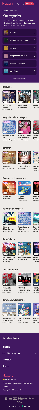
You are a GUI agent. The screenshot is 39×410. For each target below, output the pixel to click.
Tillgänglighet (7, 383)
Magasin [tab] (13, 10)
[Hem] (9, 3)
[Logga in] (22, 4)
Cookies (5, 386)
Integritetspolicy (17, 383)
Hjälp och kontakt (11, 338)
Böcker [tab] (5, 10)
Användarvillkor (28, 383)
